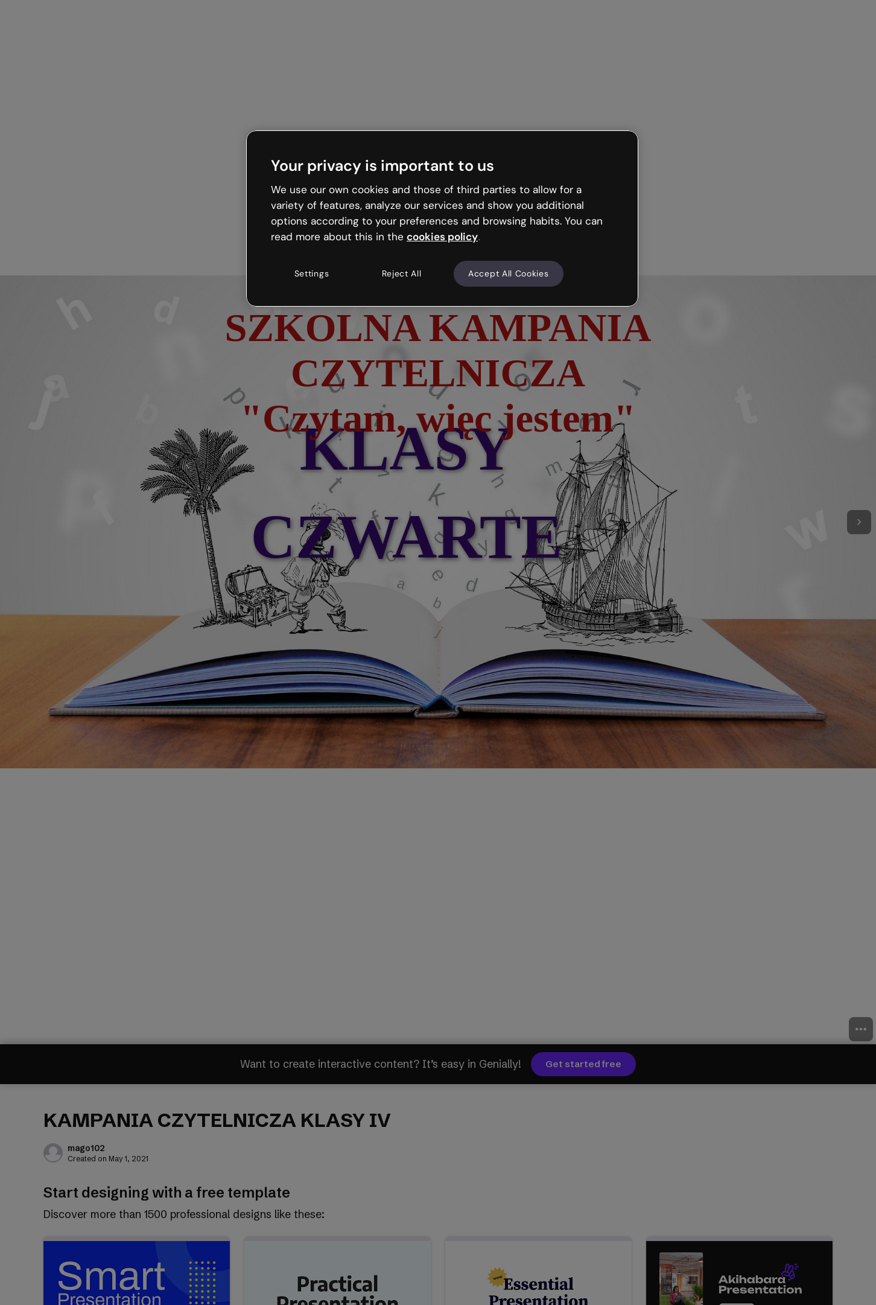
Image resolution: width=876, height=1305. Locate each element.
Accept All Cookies (508, 273)
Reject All (402, 273)
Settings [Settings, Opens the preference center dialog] (311, 273)
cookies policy (442, 236)
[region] (442, 218)
